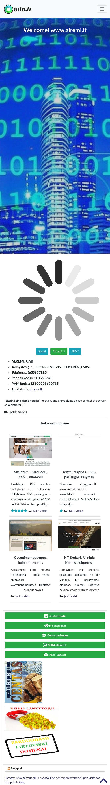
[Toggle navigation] (102, 9)
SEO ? (75, 351)
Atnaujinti (59, 351)
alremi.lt (36, 389)
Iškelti (42, 351)
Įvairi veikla (40, 510)
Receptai (16, 768)
